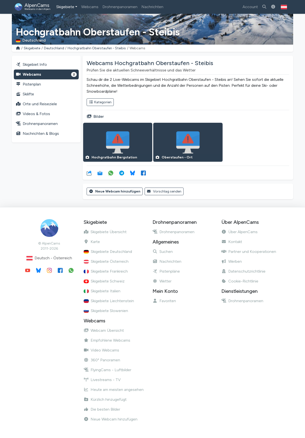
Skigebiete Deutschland (108, 251)
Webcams (89, 6)
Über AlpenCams (239, 231)
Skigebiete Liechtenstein (109, 300)
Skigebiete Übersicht (105, 231)
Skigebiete (65, 6)
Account (250, 6)
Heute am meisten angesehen (114, 389)
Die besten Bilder (102, 409)
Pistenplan (28, 84)
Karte (92, 241)
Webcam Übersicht (104, 330)
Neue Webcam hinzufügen (114, 191)
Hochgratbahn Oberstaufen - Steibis (97, 48)
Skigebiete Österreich (106, 261)
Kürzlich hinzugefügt (105, 399)
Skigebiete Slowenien (106, 310)
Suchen (162, 251)
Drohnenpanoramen (119, 6)
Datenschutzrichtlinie (243, 271)
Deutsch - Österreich (49, 258)
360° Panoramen (102, 360)
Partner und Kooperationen (248, 251)
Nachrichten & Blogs (37, 133)
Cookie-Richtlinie (239, 281)
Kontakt (231, 241)
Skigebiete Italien (102, 291)
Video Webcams (101, 350)
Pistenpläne (166, 271)
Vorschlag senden (164, 191)
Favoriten (164, 300)
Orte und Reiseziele (36, 104)
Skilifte (25, 94)
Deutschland (54, 48)
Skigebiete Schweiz (104, 281)
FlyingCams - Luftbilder (107, 370)
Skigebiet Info (31, 64)
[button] (284, 7)
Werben (231, 261)
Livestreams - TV (102, 379)
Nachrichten (152, 6)
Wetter (162, 281)
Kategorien (100, 102)
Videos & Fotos (33, 113)
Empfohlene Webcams (107, 340)
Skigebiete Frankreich (106, 271)
